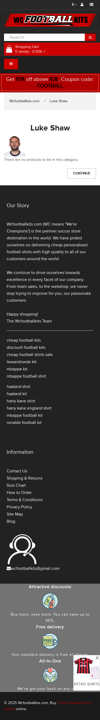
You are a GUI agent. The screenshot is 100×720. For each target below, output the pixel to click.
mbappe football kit (25, 415)
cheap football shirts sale (30, 354)
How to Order (19, 492)
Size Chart (16, 485)
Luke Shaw (58, 101)
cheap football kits (24, 340)
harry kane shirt (21, 401)
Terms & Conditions (25, 499)
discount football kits (26, 347)
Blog (11, 521)
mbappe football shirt (26, 376)
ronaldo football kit (24, 422)
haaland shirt (18, 386)
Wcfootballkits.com (24, 101)
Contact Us (17, 471)
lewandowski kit (22, 362)
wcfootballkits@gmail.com (35, 568)
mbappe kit (17, 369)
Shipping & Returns (24, 478)
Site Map (15, 514)
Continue (81, 173)
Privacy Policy (19, 507)
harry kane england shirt (29, 408)
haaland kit (17, 393)
